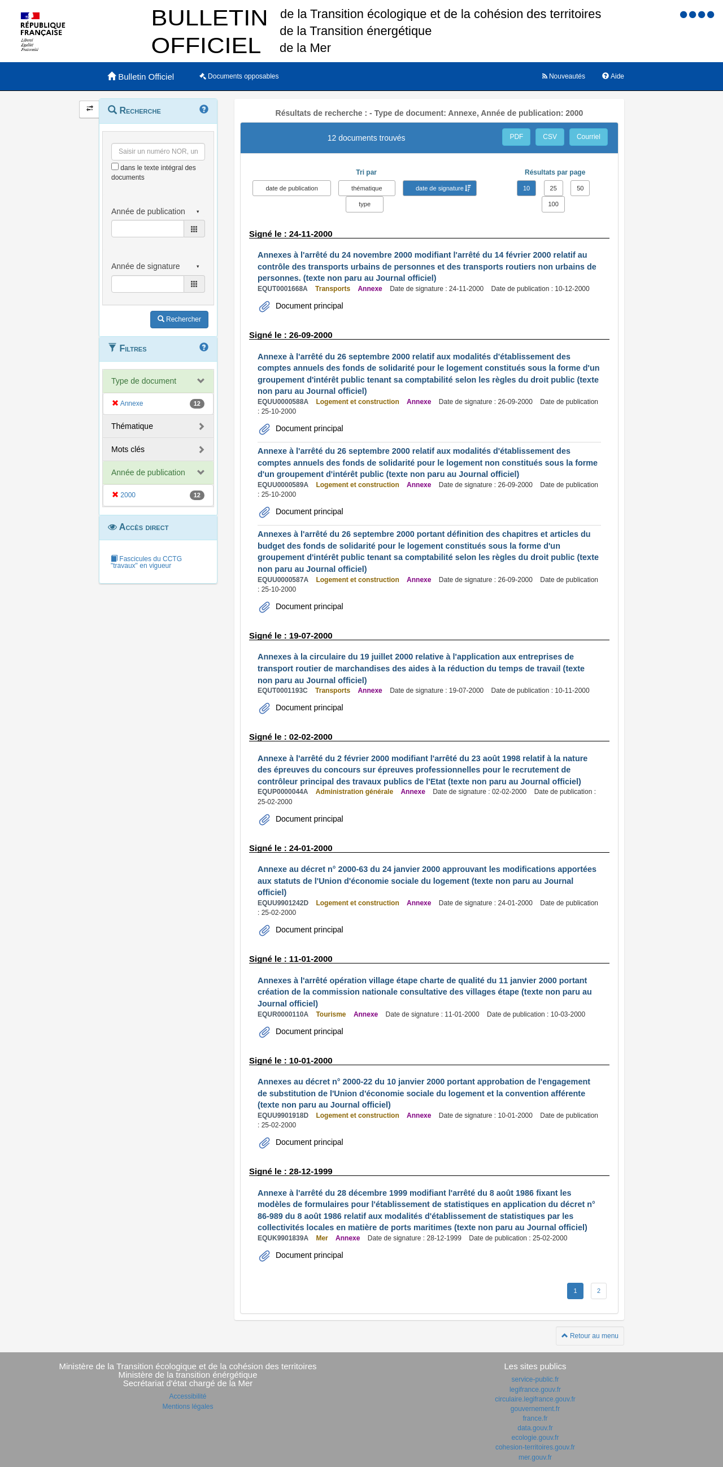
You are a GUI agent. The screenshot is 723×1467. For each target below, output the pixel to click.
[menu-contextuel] (115, 166)
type (365, 204)
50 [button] (580, 188)
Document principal (308, 305)
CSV (550, 137)
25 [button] (553, 188)
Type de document (143, 380)
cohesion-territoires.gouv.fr (535, 1447)
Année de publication (148, 472)
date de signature (440, 188)
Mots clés (128, 449)
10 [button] (526, 188)
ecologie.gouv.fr (535, 1438)
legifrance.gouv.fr (535, 1390)
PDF (516, 137)
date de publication (291, 188)
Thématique (132, 426)
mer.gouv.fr (535, 1457)
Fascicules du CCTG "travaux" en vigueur (146, 562)
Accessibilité (187, 1396)
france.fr (534, 1418)
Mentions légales (187, 1406)
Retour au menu (590, 1336)
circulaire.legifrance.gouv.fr (535, 1399)
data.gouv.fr (534, 1428)
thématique (366, 188)
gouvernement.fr (535, 1409)
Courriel (588, 137)
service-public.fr (535, 1379)
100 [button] (553, 204)
